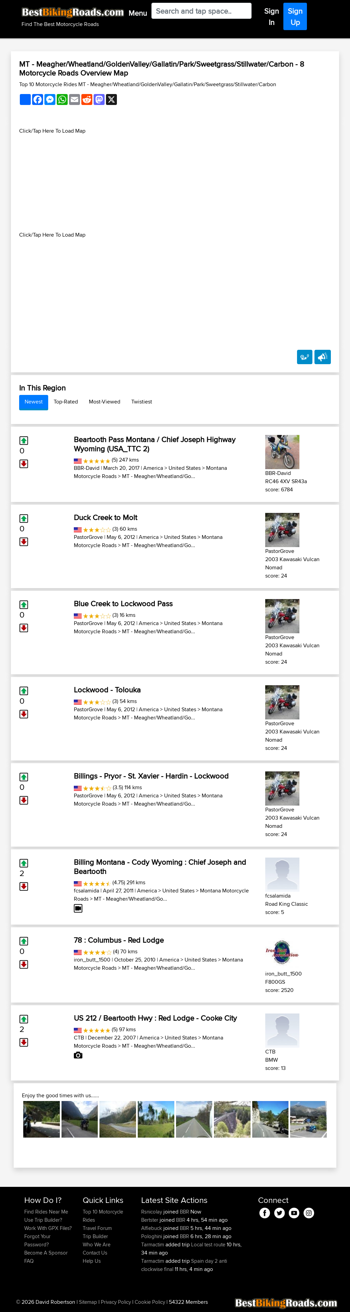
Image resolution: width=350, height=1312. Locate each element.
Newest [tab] (34, 402)
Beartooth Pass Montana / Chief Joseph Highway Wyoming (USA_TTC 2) (154, 444)
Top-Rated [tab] (66, 402)
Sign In (271, 16)
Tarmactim (153, 1244)
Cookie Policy (150, 1302)
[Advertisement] (175, 183)
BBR (184, 1211)
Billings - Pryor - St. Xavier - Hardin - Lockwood (151, 775)
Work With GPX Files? (48, 1228)
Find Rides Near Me (46, 1211)
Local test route (208, 1244)
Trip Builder (95, 1236)
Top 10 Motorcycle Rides (103, 1215)
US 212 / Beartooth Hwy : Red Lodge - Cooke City (155, 1017)
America (153, 468)
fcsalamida (86, 890)
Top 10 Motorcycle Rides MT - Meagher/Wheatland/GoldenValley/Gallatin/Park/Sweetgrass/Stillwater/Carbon (147, 84)
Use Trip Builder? (43, 1219)
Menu (138, 13)
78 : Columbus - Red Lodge (119, 940)
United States (185, 468)
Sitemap (88, 1302)
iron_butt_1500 (92, 960)
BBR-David (86, 468)
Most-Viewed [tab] (104, 402)
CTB (79, 1038)
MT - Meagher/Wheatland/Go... (158, 476)
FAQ (28, 1260)
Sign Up (295, 16)
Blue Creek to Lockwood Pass (123, 603)
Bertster (150, 1219)
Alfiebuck (152, 1228)
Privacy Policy (116, 1302)
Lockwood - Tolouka (107, 689)
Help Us (92, 1260)
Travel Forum (97, 1228)
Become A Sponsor (46, 1252)
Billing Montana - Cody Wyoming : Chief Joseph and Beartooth (160, 866)
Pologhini (152, 1236)
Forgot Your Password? (37, 1240)
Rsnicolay (152, 1211)
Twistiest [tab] (141, 402)
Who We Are (96, 1244)
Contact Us (95, 1252)
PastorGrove (88, 537)
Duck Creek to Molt (105, 517)
